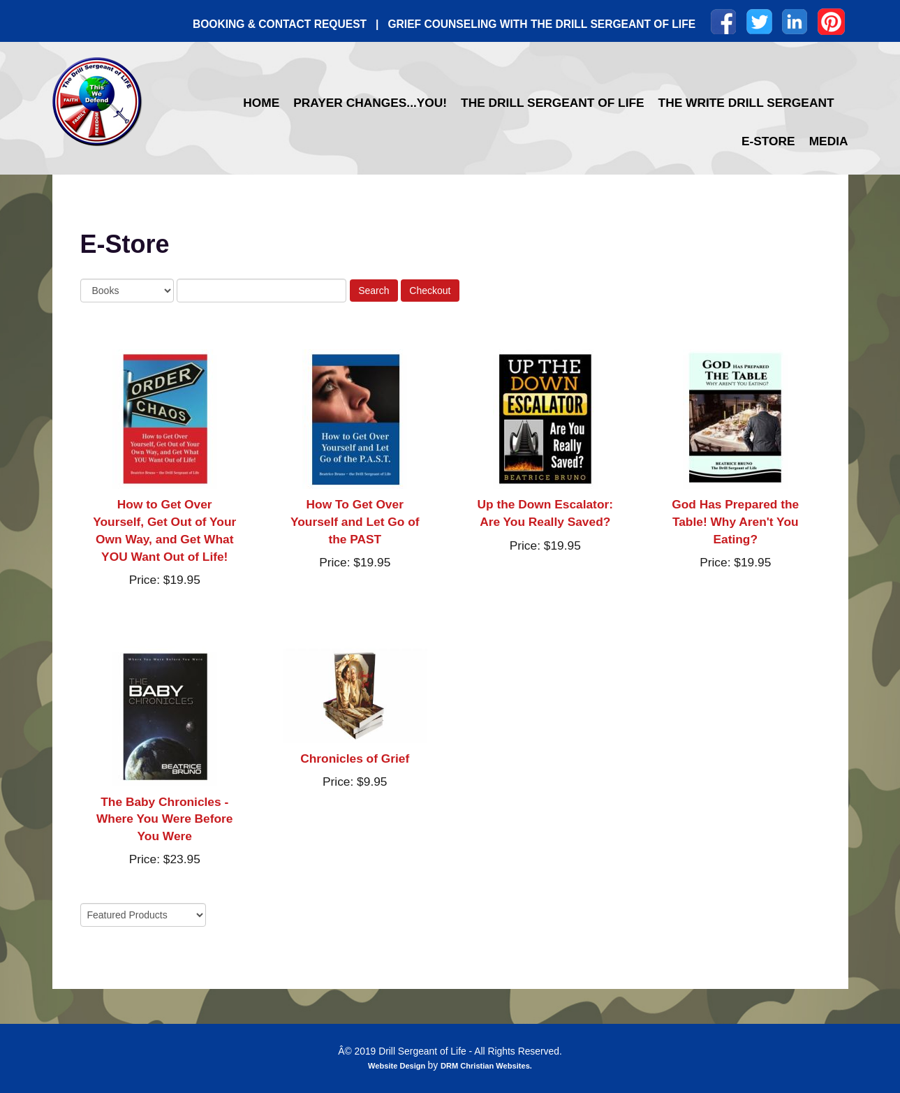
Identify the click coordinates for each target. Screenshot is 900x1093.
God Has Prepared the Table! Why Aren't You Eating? (735, 521)
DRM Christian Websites (485, 1066)
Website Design (397, 1066)
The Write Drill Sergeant (746, 103)
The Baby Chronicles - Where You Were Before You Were (164, 819)
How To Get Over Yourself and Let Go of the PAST (355, 521)
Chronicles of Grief (354, 758)
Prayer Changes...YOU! (370, 103)
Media (828, 141)
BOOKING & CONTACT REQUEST (280, 24)
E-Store (768, 141)
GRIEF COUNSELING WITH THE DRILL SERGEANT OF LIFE (541, 24)
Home (261, 103)
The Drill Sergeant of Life (552, 103)
